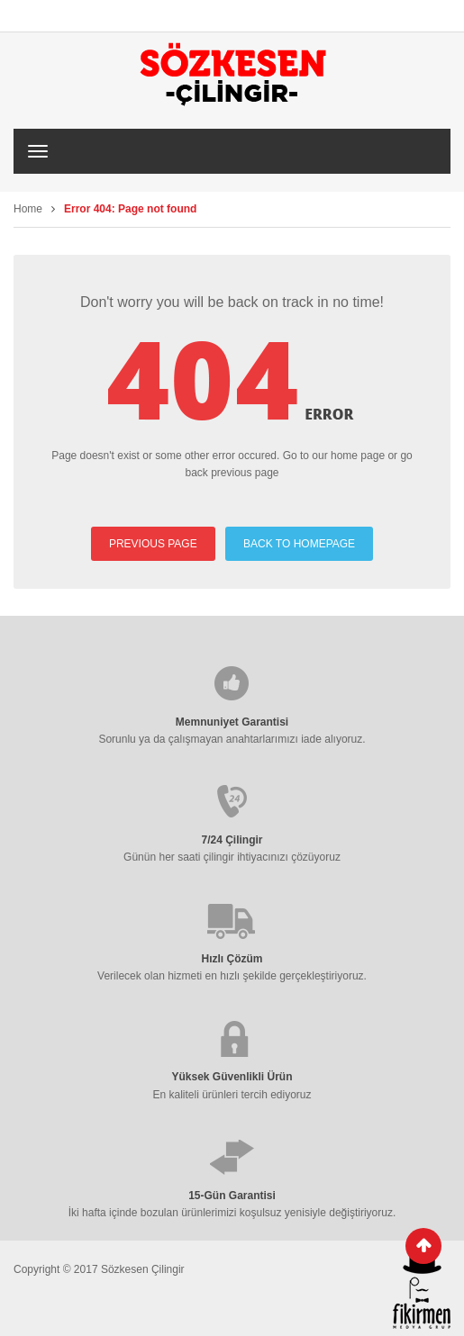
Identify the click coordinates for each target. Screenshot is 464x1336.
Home (28, 209)
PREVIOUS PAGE (153, 543)
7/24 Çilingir (231, 840)
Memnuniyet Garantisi (232, 722)
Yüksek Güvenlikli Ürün (231, 1076)
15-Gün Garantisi (232, 1195)
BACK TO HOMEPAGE (299, 543)
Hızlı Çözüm (232, 958)
